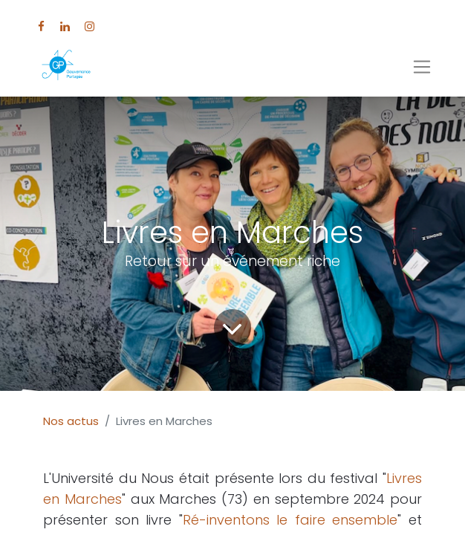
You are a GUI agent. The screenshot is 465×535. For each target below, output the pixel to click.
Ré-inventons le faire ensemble (290, 519)
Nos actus (71, 421)
